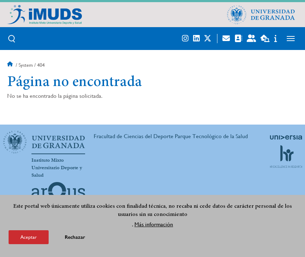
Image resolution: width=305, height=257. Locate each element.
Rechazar (75, 238)
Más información (153, 225)
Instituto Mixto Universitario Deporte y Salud (56, 167)
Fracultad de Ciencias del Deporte (133, 136)
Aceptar (28, 238)
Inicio (10, 65)
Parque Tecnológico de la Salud (211, 136)
